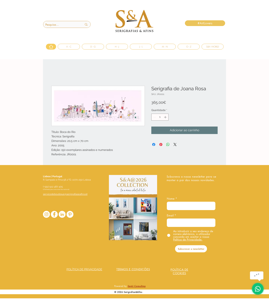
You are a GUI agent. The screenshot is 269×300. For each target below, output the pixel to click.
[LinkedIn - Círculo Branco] (62, 214)
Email (170, 215)
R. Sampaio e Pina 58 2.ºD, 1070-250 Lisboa (67, 179)
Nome (170, 198)
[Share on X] (175, 144)
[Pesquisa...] (61, 24)
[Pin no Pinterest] (161, 144)
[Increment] (165, 117)
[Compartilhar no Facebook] (153, 144)
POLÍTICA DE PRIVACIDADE (84, 269)
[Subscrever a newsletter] (191, 248)
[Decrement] (154, 117)
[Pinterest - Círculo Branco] (70, 214)
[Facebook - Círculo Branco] (54, 214)
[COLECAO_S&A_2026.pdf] (133, 208)
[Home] (51, 47)
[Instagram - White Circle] (46, 214)
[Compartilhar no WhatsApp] (168, 144)
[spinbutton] (160, 117)
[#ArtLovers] (205, 23)
